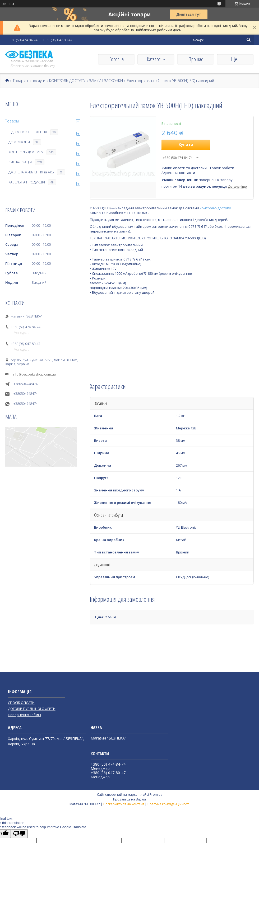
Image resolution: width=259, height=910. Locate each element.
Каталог (153, 59)
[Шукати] (248, 40)
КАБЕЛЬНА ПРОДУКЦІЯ (26, 182)
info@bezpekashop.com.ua (34, 374)
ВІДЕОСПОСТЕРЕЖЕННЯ (27, 132)
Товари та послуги (29, 81)
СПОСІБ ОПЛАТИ (21, 702)
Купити (186, 144)
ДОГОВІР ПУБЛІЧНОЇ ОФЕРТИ (32, 708)
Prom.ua (156, 794)
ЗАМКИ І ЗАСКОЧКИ (106, 81)
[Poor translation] (19, 833)
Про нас (195, 59)
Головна (116, 59)
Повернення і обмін (24, 714)
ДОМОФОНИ (19, 142)
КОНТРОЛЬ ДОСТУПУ (67, 81)
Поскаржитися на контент (123, 804)
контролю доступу (215, 208)
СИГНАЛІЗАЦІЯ (20, 162)
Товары (12, 121)
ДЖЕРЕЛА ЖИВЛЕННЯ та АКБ (31, 172)
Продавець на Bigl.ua (129, 799)
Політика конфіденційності (168, 804)
